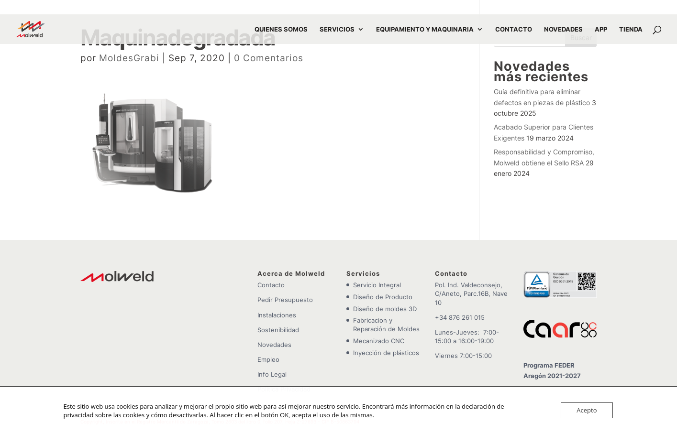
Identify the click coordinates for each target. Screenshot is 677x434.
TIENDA (631, 29)
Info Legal (272, 374)
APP (601, 29)
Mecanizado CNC (378, 341)
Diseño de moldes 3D (385, 309)
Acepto (587, 410)
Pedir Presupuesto (285, 300)
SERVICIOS (337, 29)
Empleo (268, 359)
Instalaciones (276, 315)
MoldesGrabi (129, 58)
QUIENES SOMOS (281, 29)
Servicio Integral (377, 285)
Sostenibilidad (278, 330)
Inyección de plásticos (386, 353)
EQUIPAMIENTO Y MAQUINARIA (425, 29)
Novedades (274, 344)
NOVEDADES (563, 29)
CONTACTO (513, 29)
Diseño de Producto (382, 297)
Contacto (271, 285)
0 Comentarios (268, 58)
